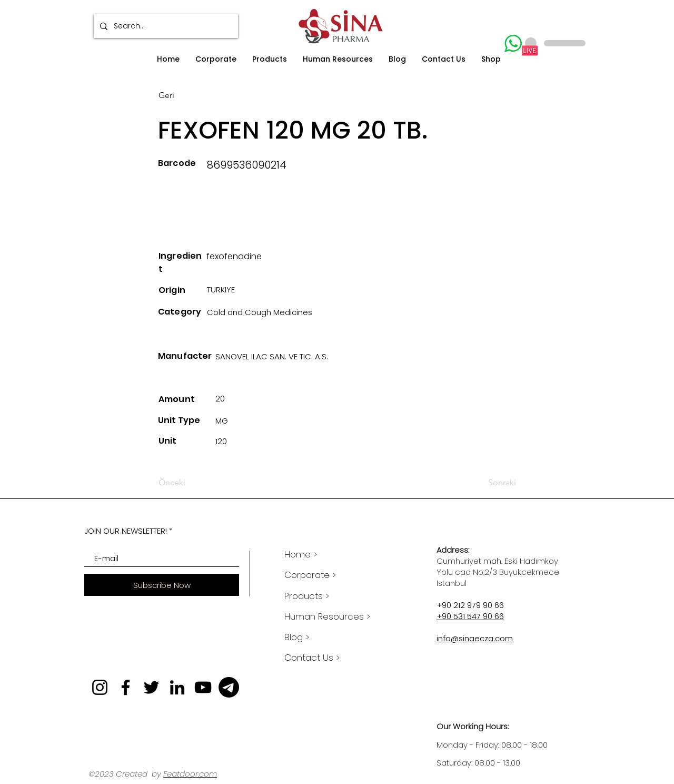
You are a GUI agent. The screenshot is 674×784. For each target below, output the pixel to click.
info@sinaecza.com (475, 638)
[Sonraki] (490, 482)
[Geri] (193, 95)
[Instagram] (100, 687)
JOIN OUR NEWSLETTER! (125, 531)
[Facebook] (125, 687)
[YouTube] (203, 687)
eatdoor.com (192, 773)
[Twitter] (151, 687)
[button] (215, 59)
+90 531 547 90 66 (470, 616)
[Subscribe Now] (161, 585)
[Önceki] (193, 482)
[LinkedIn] (177, 687)
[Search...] (165, 26)
